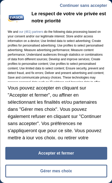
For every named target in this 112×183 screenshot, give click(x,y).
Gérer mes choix (56, 171)
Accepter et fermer (56, 153)
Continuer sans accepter (83, 5)
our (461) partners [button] (31, 32)
